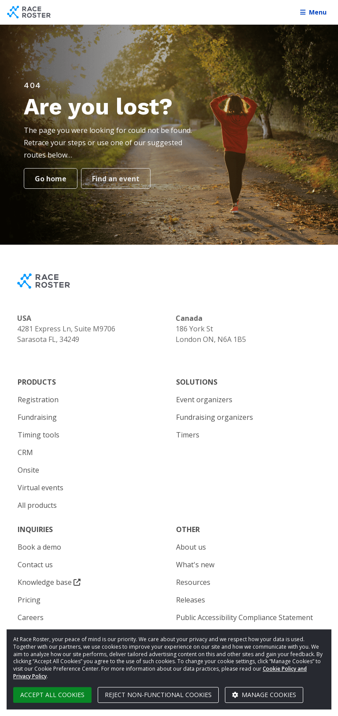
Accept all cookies (52, 694)
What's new (195, 564)
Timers (187, 435)
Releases (190, 600)
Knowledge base (49, 582)
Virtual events (40, 487)
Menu (313, 12)
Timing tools (38, 435)
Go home (50, 179)
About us (191, 547)
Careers (31, 617)
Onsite (28, 470)
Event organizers (204, 399)
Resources (193, 582)
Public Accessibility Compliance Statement (244, 617)
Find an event (116, 179)
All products (37, 505)
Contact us (35, 564)
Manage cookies (264, 694)
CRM (25, 452)
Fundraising (37, 417)
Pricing (29, 600)
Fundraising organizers (214, 417)
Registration (38, 399)
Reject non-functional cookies (158, 694)
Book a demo (39, 547)
